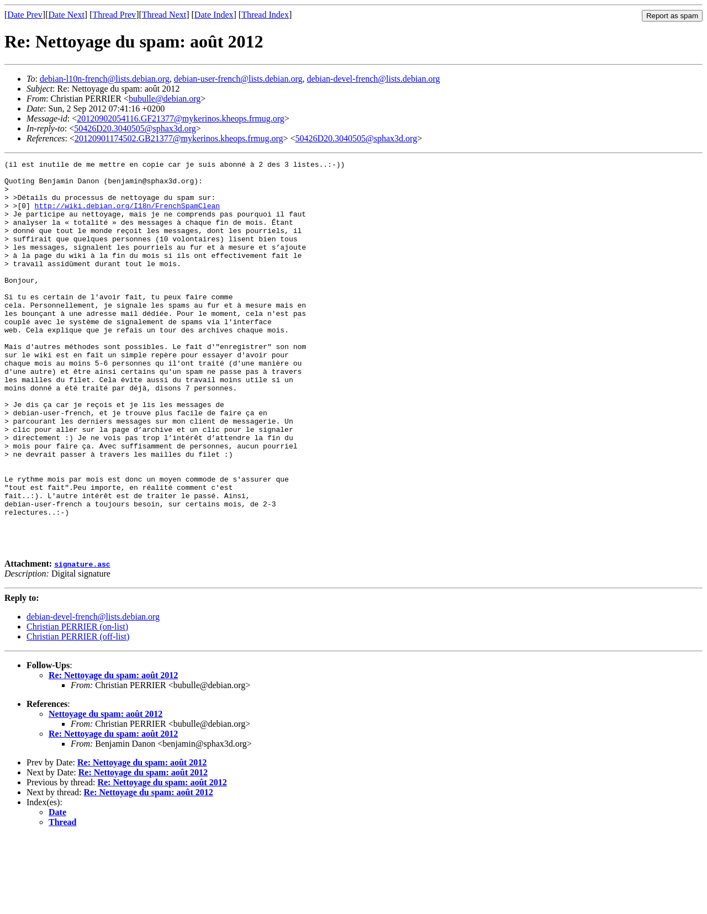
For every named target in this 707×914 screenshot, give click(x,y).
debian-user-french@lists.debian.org (238, 78)
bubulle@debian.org (165, 98)
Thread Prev (114, 14)
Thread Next (164, 14)
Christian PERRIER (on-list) (77, 704)
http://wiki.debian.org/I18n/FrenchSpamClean (127, 215)
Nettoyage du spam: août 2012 (105, 791)
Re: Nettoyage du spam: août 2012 (113, 753)
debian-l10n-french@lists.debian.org (105, 78)
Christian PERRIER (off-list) (78, 714)
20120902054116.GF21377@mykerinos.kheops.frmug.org (180, 118)
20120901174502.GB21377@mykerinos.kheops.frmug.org (179, 138)
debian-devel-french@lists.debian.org (373, 78)
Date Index (214, 14)
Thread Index (265, 14)
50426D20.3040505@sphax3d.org (135, 128)
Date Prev (25, 14)
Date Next (67, 14)
